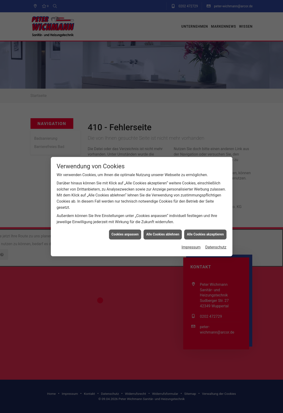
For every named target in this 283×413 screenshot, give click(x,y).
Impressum (191, 196)
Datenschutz (215, 196)
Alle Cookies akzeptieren (205, 184)
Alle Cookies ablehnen (162, 184)
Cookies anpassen (125, 184)
